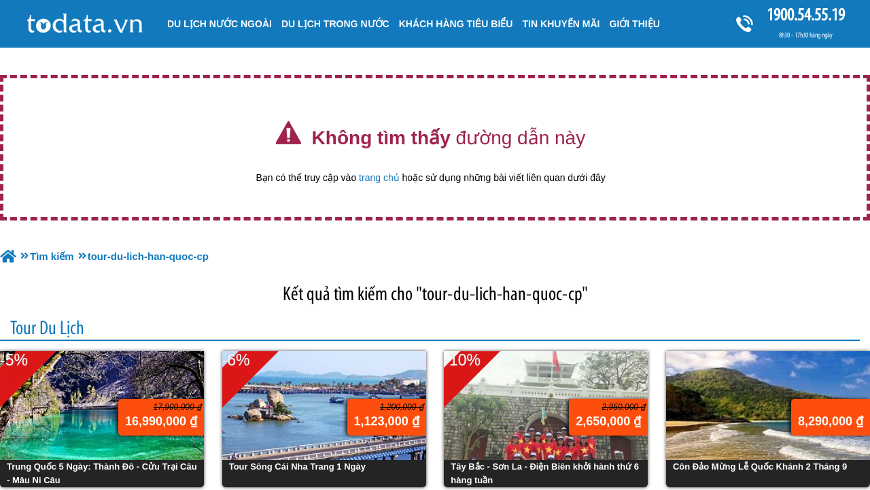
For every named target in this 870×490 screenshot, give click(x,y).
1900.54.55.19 (805, 14)
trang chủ (379, 177)
